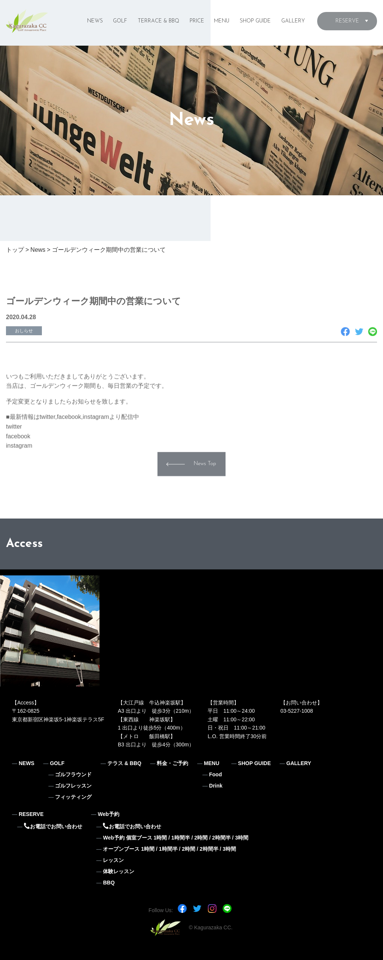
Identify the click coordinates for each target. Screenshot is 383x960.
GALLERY (293, 21)
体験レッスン (118, 871)
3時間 (241, 838)
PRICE (197, 21)
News (37, 250)
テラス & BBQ (124, 763)
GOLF (120, 21)
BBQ (108, 883)
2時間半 (221, 838)
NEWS (95, 21)
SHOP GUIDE (255, 21)
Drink (216, 786)
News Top (205, 474)
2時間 (201, 838)
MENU (221, 21)
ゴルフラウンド (73, 774)
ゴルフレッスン (73, 786)
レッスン (113, 860)
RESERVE (347, 21)
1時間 (160, 838)
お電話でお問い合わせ (53, 826)
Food (215, 774)
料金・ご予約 (172, 763)
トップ (15, 250)
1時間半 (180, 838)
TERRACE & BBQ (158, 21)
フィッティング (73, 797)
